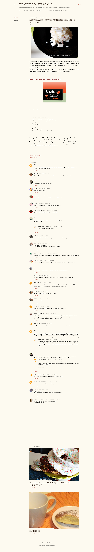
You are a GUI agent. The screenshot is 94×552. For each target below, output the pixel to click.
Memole (36, 188)
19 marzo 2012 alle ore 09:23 (56, 226)
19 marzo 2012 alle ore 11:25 (42, 389)
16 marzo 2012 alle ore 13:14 (43, 173)
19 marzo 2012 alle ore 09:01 (56, 339)
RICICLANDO (64, 10)
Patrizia (36, 173)
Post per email (37, 155)
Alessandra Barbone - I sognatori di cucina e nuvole (47, 268)
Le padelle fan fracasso (36, 4)
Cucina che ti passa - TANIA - (41, 399)
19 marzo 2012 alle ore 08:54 (56, 359)
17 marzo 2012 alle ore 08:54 (51, 313)
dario (35, 389)
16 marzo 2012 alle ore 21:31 (42, 291)
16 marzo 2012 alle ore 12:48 (45, 164)
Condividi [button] (15, 17)
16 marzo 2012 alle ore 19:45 (45, 243)
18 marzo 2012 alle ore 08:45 (45, 330)
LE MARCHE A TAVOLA (41, 10)
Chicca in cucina (38, 260)
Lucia (35, 354)
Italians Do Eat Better (39, 253)
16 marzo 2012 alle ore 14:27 (44, 188)
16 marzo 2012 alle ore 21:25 (44, 275)
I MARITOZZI (34, 531)
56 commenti (37, 533)
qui (47, 224)
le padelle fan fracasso (43, 226)
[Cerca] (79, 4)
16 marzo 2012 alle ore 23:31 (43, 306)
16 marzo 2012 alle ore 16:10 (51, 210)
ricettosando (37, 323)
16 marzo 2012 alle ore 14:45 (43, 195)
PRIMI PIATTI (17, 23)
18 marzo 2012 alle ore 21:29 (43, 354)
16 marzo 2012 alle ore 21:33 (42, 298)
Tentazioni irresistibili (39, 313)
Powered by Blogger (47, 543)
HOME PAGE (22, 10)
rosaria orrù (36, 282)
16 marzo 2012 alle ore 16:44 (44, 217)
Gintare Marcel (51, 545)
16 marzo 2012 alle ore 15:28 (44, 203)
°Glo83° (36, 203)
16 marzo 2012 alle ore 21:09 (66, 267)
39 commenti (37, 487)
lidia (35, 291)
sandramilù (36, 243)
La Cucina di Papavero (39, 210)
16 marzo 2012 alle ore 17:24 (42, 235)
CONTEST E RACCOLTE (54, 10)
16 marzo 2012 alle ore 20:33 (48, 260)
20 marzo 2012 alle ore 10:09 (55, 399)
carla (35, 235)
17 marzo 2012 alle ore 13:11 (46, 323)
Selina (35, 195)
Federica (36, 218)
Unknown (36, 165)
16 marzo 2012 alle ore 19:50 (51, 253)
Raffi (35, 181)
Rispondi (36, 170)
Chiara (35, 306)
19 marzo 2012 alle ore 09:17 (51, 374)
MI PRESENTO (30, 10)
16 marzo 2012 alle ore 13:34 (42, 181)
